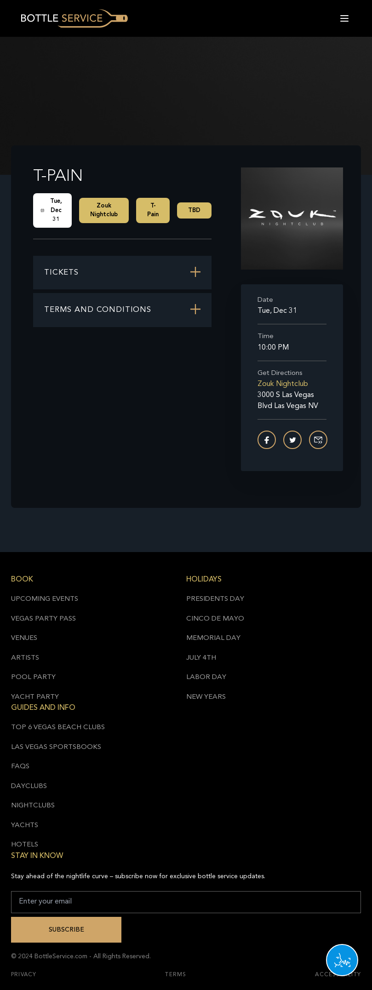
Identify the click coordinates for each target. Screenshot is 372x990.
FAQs (20, 766)
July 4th (201, 658)
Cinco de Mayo (215, 619)
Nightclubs (33, 805)
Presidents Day (215, 599)
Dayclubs (29, 786)
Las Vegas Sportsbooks (56, 747)
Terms (175, 975)
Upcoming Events (44, 599)
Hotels (24, 844)
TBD (194, 210)
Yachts (24, 825)
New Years (206, 697)
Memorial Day (213, 638)
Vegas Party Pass (43, 619)
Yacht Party (35, 697)
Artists (25, 658)
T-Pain (153, 210)
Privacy (23, 975)
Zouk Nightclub (104, 210)
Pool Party (33, 677)
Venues (24, 638)
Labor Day (206, 677)
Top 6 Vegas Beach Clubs (58, 727)
